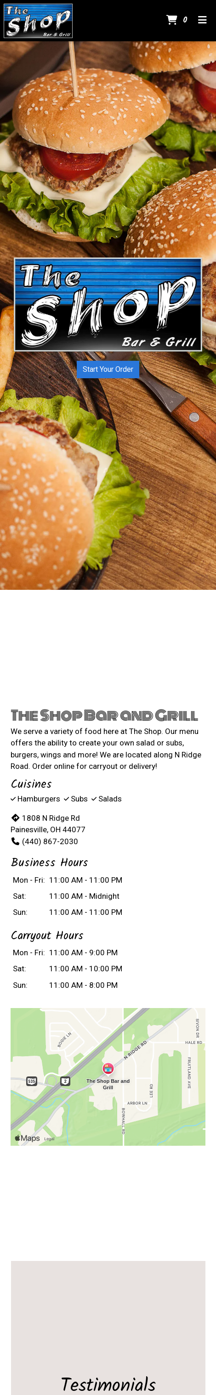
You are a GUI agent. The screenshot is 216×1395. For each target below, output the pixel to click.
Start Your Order (108, 369)
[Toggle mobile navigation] (202, 21)
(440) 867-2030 (44, 841)
